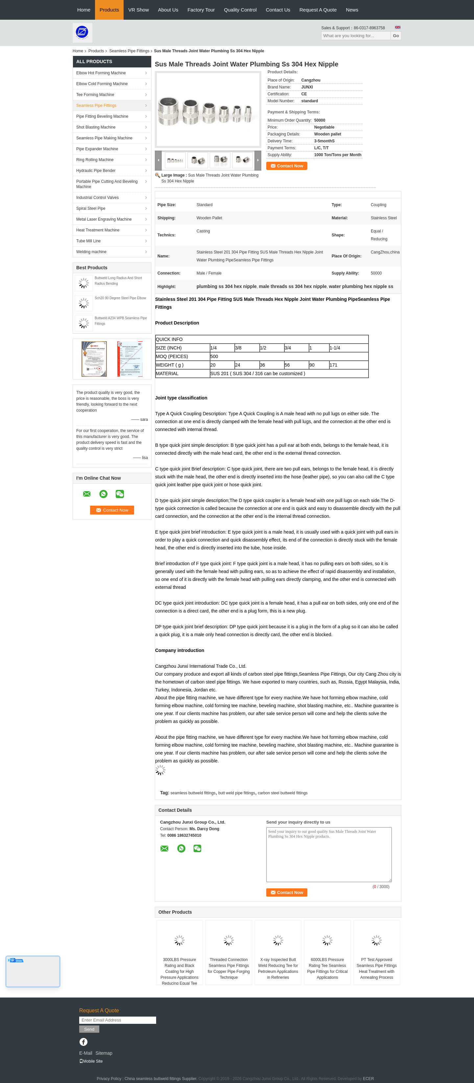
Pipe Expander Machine (97, 149)
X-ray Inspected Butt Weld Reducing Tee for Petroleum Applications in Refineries (278, 968)
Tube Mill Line (88, 241)
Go (396, 35)
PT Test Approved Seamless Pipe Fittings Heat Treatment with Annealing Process (377, 968)
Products (109, 9)
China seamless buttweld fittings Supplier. (162, 1078)
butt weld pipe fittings (236, 793)
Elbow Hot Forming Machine (101, 73)
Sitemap (103, 1053)
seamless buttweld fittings (193, 793)
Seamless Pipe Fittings (129, 51)
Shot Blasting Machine (95, 127)
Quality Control (240, 9)
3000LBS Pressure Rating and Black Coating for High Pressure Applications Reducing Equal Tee (179, 971)
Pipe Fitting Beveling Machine (102, 116)
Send (89, 1029)
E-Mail (85, 1053)
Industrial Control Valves (97, 197)
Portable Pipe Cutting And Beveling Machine (107, 184)
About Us (168, 9)
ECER (368, 1078)
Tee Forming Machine (95, 94)
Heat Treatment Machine (97, 230)
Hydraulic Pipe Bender (95, 170)
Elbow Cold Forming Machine (102, 84)
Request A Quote (318, 9)
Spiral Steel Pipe (91, 208)
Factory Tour (201, 9)
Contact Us (278, 9)
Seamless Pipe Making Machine (104, 138)
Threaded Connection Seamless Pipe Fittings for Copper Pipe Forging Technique (229, 968)
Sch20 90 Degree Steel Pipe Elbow (120, 298)
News (352, 9)
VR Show (138, 9)
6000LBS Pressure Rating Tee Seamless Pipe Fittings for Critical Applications (327, 968)
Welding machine (91, 252)
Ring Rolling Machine (94, 159)
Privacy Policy (109, 1078)
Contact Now (290, 165)
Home (83, 9)
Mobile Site (91, 1061)
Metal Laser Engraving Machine (104, 219)
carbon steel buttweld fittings (282, 793)
